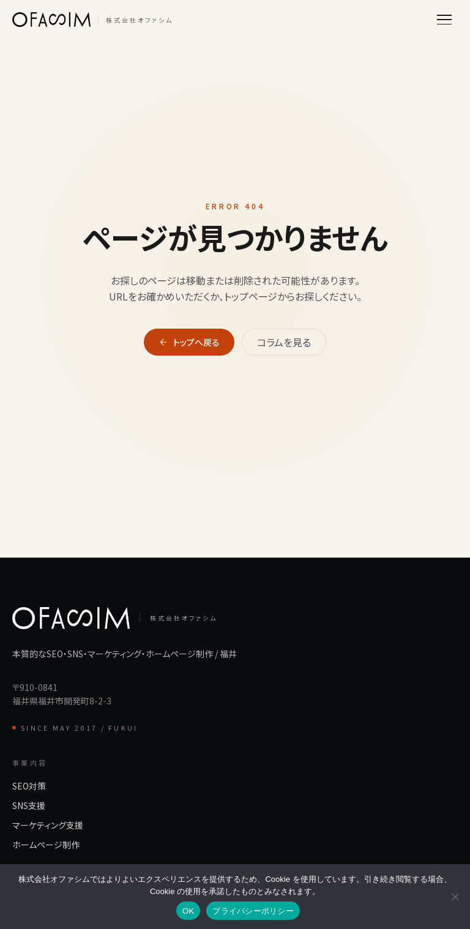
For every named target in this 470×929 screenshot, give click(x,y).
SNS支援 (28, 805)
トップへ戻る (189, 342)
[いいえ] (455, 896)
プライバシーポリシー (253, 911)
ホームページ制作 (46, 844)
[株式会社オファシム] (92, 19)
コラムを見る (284, 342)
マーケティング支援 (47, 825)
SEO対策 (29, 786)
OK (188, 911)
